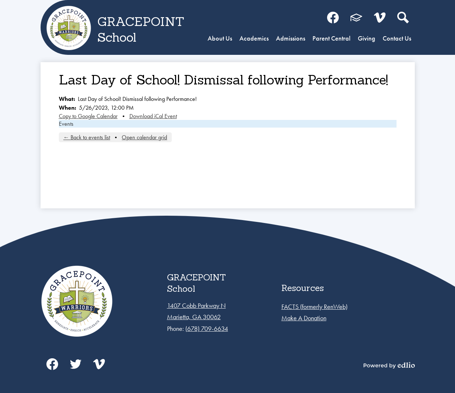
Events (66, 124)
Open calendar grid (144, 137)
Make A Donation (303, 318)
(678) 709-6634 (206, 328)
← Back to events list (86, 137)
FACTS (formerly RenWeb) (314, 306)
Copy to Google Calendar (88, 116)
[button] (220, 39)
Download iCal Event (153, 116)
